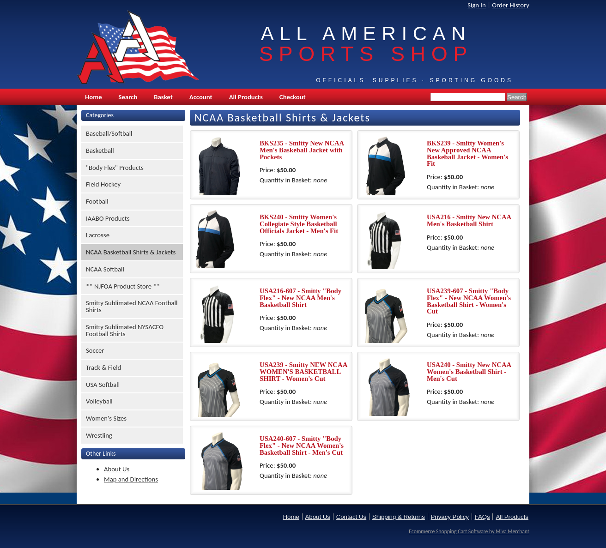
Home (93, 97)
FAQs (482, 516)
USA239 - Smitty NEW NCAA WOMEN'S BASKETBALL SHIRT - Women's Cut (303, 371)
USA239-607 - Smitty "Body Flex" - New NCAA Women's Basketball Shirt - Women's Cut (469, 301)
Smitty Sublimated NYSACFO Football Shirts (125, 330)
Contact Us (351, 516)
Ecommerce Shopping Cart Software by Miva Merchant (469, 531)
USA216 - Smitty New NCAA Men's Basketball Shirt (469, 220)
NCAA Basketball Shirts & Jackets (131, 252)
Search (128, 97)
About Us (116, 469)
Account (200, 97)
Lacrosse (97, 235)
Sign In (476, 5)
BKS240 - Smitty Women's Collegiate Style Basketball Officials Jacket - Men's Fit (299, 223)
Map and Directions (131, 479)
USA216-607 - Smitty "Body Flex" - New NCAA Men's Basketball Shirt (300, 297)
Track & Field (103, 367)
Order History (510, 5)
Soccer (95, 350)
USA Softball (103, 384)
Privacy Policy (450, 516)
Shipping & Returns (398, 516)
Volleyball (99, 401)
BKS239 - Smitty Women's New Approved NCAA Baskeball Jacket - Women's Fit (467, 153)
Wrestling (99, 435)
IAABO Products (107, 218)
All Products (246, 97)
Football (97, 201)
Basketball (100, 150)
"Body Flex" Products (115, 167)
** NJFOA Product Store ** (123, 286)
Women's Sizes (106, 418)
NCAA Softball (105, 269)
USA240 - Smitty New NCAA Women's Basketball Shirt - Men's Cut (469, 371)
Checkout (292, 97)
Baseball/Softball (109, 133)
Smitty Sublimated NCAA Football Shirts (131, 306)
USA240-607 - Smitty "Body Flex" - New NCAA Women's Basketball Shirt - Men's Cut (302, 445)
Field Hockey (103, 184)
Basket (163, 97)
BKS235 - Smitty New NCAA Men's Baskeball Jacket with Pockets (302, 149)
